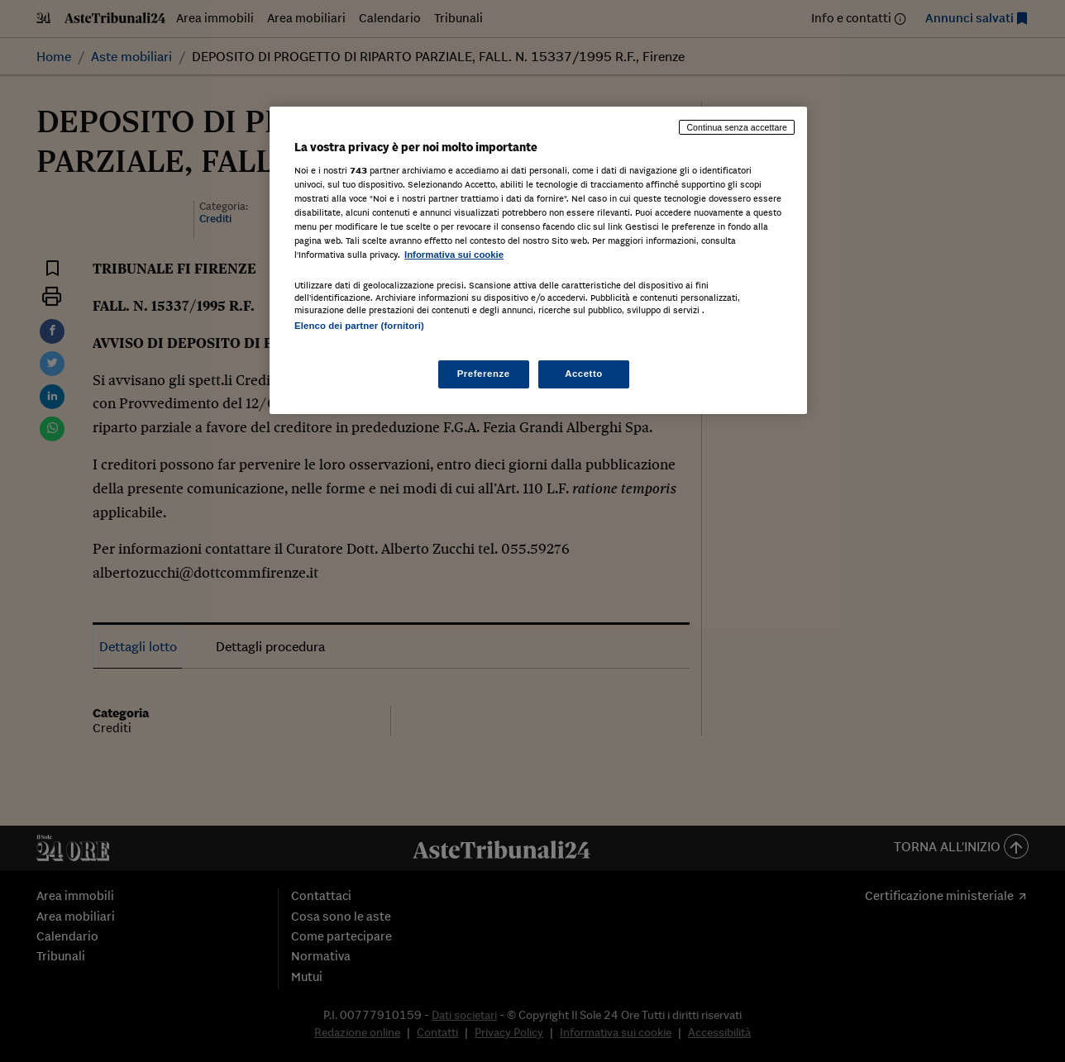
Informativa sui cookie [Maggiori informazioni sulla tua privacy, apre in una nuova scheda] (454, 255)
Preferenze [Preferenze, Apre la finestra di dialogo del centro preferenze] (483, 374)
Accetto (584, 374)
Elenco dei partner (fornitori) (359, 326)
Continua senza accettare (736, 127)
